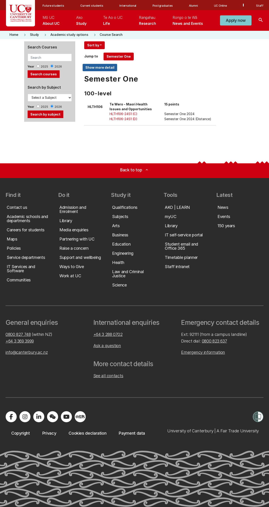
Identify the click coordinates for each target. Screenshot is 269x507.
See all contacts (108, 375)
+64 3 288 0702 (108, 334)
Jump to (91, 56)
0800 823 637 (214, 341)
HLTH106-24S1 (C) (123, 114)
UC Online (220, 5)
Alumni (193, 5)
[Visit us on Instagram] (24, 416)
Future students (53, 5)
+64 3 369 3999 (20, 341)
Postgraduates (163, 5)
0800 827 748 (18, 334)
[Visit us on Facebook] (11, 416)
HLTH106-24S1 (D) (123, 119)
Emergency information (203, 352)
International (127, 5)
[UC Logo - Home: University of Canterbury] (20, 13)
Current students (91, 5)
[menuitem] (51, 20)
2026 (58, 66)
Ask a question (107, 345)
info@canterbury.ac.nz (27, 352)
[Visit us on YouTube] (66, 416)
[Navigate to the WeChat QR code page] (52, 416)
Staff (259, 5)
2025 (44, 66)
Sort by (93, 45)
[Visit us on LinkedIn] (38, 416)
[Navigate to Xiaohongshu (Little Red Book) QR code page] (80, 416)
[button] (236, 20)
